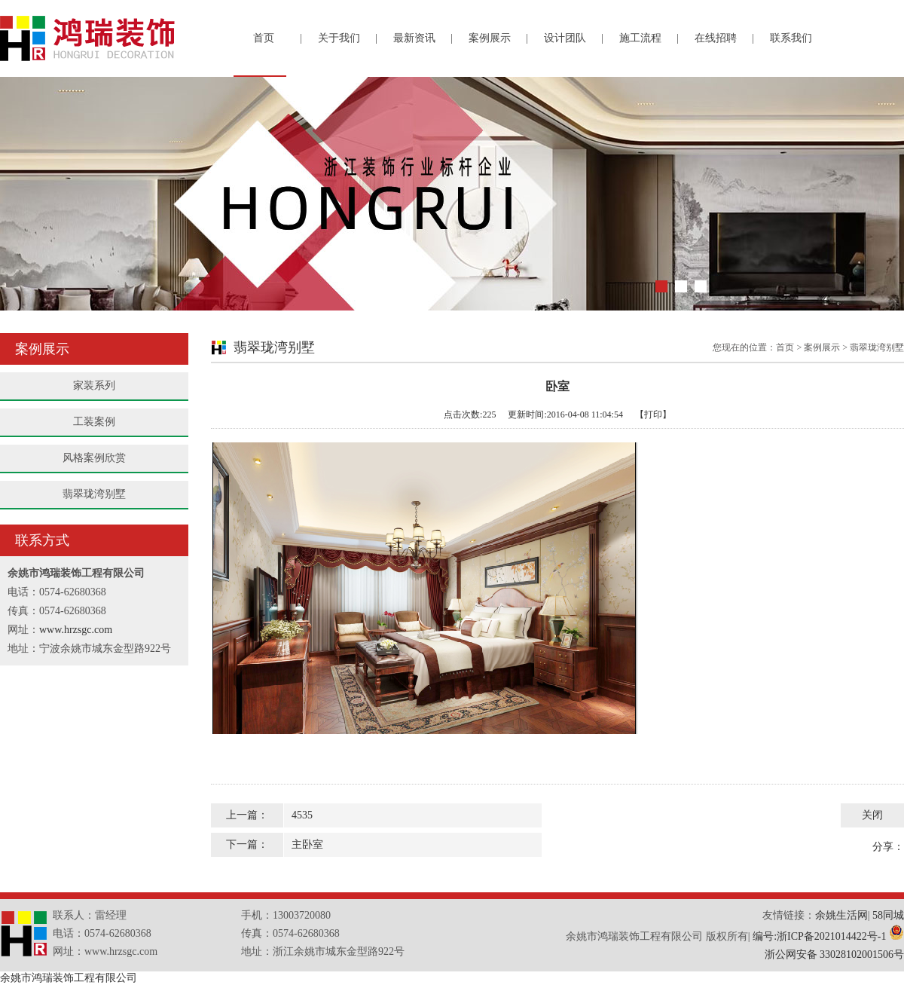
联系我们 (791, 38)
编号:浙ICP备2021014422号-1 (819, 936)
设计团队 (565, 38)
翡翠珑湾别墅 (94, 494)
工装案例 (94, 421)
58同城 (888, 915)
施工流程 (640, 38)
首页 (263, 38)
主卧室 (307, 844)
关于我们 (339, 38)
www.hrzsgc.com (75, 629)
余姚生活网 (841, 915)
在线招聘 (716, 38)
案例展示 (490, 38)
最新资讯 (414, 38)
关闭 (872, 815)
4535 (302, 815)
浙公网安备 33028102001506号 (835, 954)
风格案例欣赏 (94, 457)
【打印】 (653, 414)
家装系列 (94, 385)
